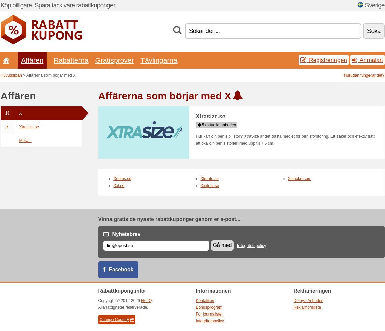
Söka (374, 30)
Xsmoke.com (299, 178)
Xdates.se (122, 178)
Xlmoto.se (210, 178)
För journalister (209, 314)
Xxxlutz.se (210, 185)
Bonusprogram (209, 307)
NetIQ (146, 300)
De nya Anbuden (309, 300)
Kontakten (205, 300)
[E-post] (156, 246)
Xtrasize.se (20, 127)
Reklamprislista (307, 307)
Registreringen (323, 60)
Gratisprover (114, 60)
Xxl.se (119, 185)
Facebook (121, 269)
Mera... (25, 140)
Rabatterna (71, 60)
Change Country (117, 319)
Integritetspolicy (251, 245)
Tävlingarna (158, 60)
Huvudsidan (11, 75)
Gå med (222, 245)
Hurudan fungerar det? (364, 75)
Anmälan (367, 60)
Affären (32, 60)
